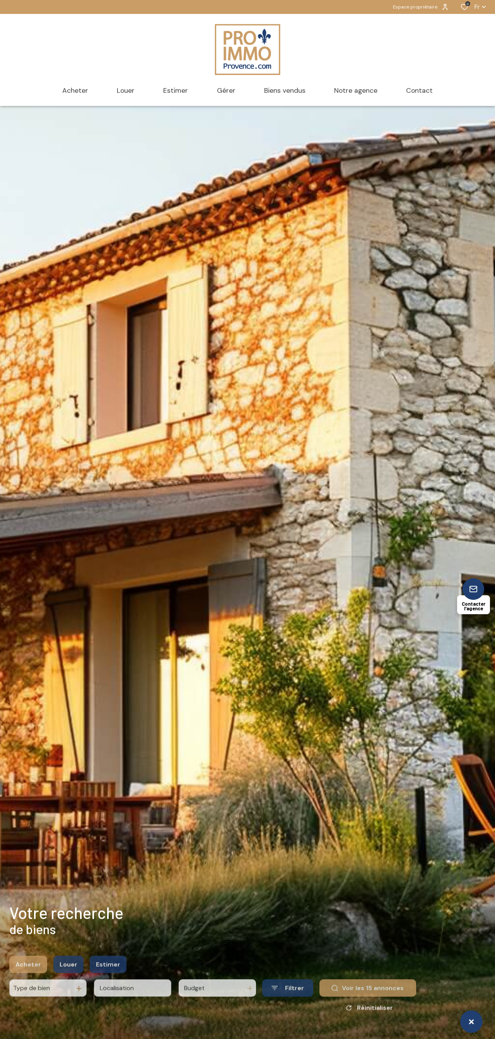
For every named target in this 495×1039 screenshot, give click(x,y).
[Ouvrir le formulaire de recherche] (287, 1000)
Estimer (108, 977)
